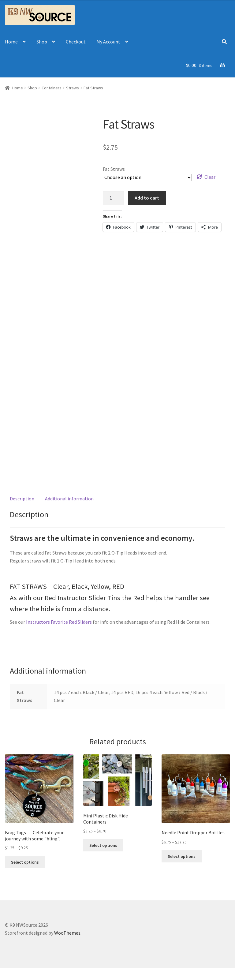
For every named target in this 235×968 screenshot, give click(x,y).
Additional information (69, 498)
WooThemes (67, 933)
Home (11, 42)
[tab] (22, 499)
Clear (209, 177)
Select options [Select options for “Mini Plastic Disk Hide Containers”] (103, 845)
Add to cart (147, 198)
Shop (41, 42)
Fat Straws (114, 169)
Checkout (76, 42)
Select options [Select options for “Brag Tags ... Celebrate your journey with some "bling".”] (25, 862)
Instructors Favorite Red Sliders (59, 622)
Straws (72, 88)
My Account (108, 42)
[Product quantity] (113, 198)
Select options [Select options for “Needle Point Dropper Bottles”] (182, 856)
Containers (52, 88)
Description (22, 498)
